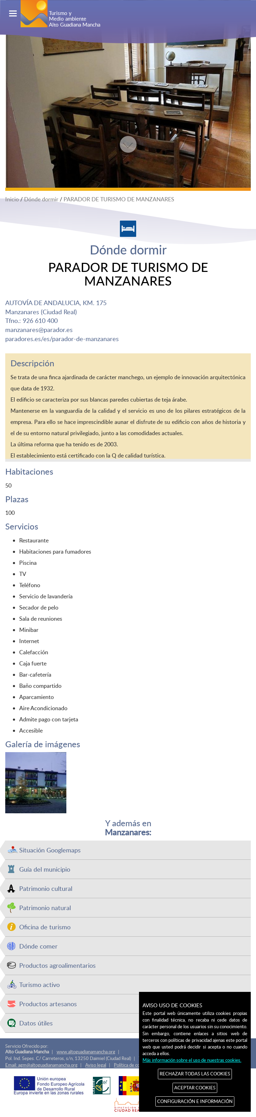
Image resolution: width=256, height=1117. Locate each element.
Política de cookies (132, 1065)
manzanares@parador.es (39, 329)
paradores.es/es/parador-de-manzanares (62, 338)
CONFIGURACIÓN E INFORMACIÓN (195, 1101)
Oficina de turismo (45, 926)
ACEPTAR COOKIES (194, 1087)
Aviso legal (95, 1065)
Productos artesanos (48, 1003)
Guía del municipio (44, 869)
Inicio (12, 199)
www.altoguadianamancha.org (86, 1051)
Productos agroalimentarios (57, 965)
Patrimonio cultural (45, 888)
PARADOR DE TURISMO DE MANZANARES (119, 199)
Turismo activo (39, 984)
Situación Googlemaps (50, 849)
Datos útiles (36, 1022)
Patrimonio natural (45, 907)
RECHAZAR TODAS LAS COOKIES (195, 1074)
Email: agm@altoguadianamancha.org (41, 1065)
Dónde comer (38, 946)
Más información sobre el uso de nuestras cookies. (191, 1060)
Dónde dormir (41, 199)
